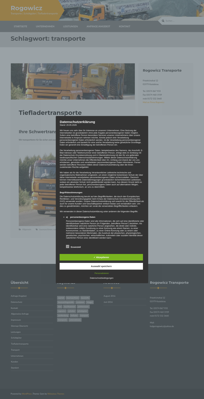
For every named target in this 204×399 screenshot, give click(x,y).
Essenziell (73, 246)
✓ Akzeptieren (101, 257)
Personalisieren (102, 273)
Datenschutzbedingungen (101, 278)
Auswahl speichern (101, 266)
